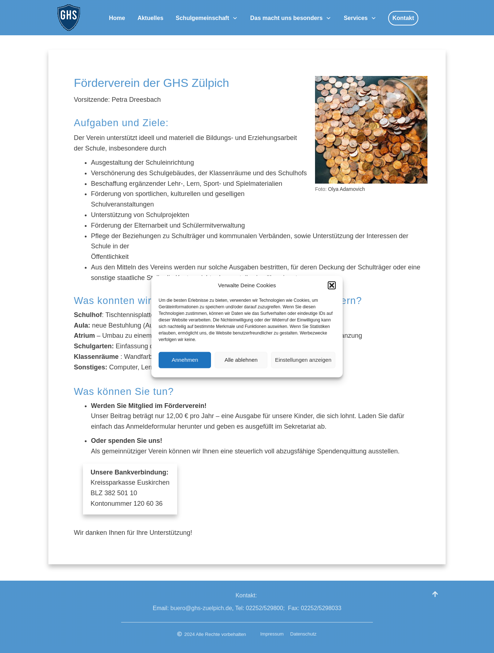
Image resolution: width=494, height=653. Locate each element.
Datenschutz (303, 634)
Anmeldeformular (152, 426)
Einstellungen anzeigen (303, 363)
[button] (331, 289)
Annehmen (185, 363)
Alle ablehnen (241, 363)
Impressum (272, 634)
